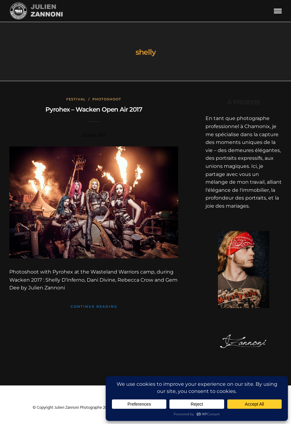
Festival (76, 99)
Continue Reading (94, 306)
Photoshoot (106, 99)
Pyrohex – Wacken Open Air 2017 (93, 109)
